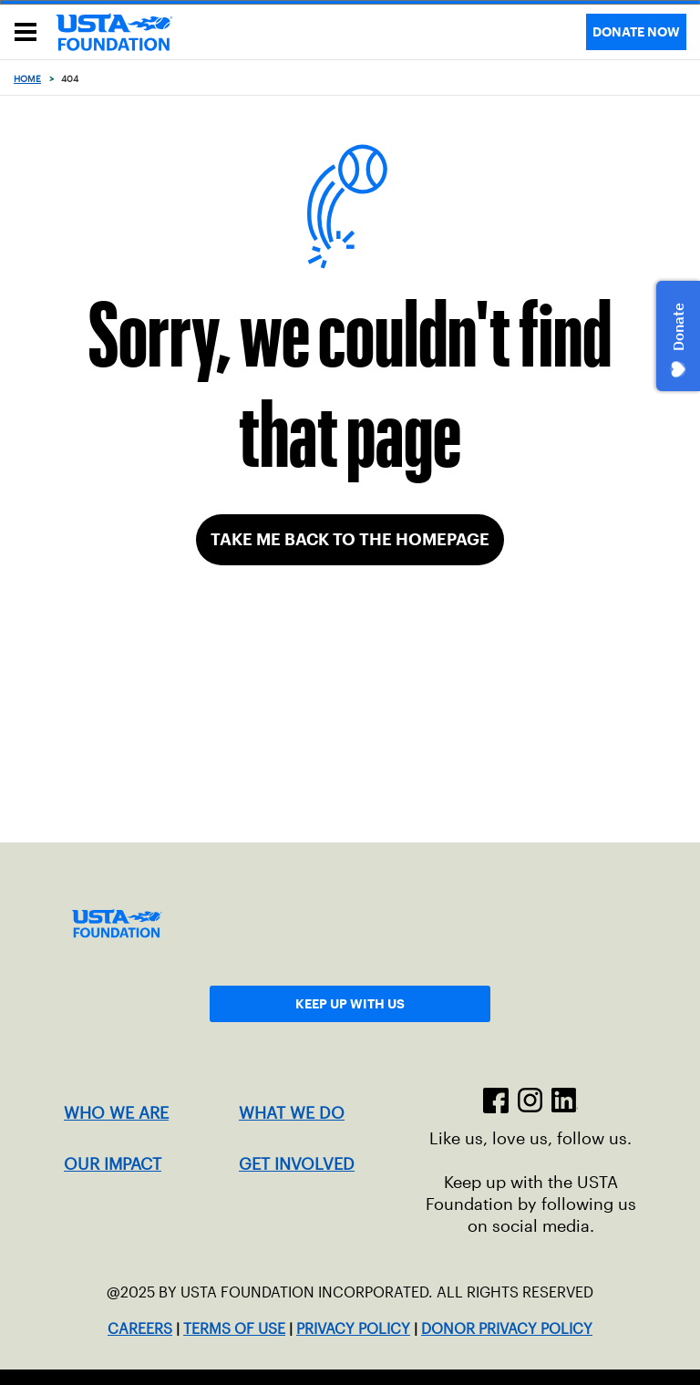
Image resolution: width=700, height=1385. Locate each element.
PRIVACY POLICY (353, 1329)
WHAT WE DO (292, 1113)
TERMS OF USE (234, 1329)
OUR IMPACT (112, 1164)
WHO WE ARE (116, 1113)
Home (27, 79)
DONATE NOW (636, 31)
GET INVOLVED (297, 1164)
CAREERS (140, 1329)
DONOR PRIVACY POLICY (506, 1329)
